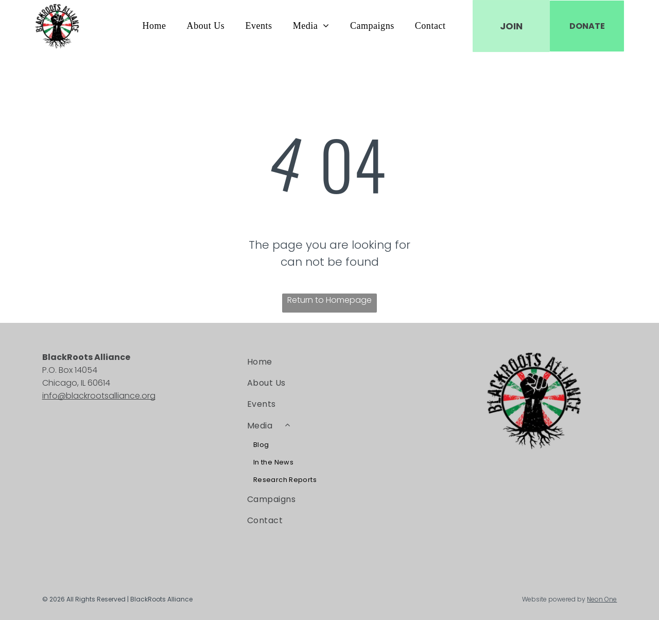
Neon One (602, 599)
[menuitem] (154, 26)
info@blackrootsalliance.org (98, 396)
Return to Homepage (329, 300)
